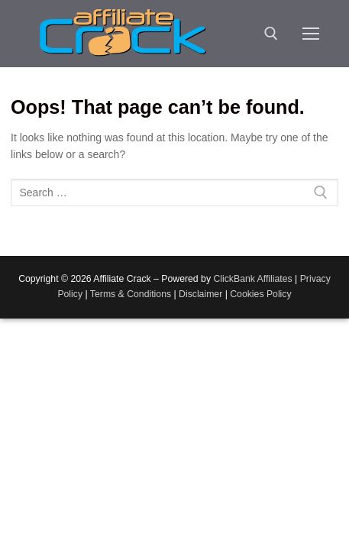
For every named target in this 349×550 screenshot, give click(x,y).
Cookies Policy (260, 294)
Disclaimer (200, 294)
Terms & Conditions (130, 294)
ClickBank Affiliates (252, 278)
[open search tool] (271, 33)
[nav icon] (311, 33)
